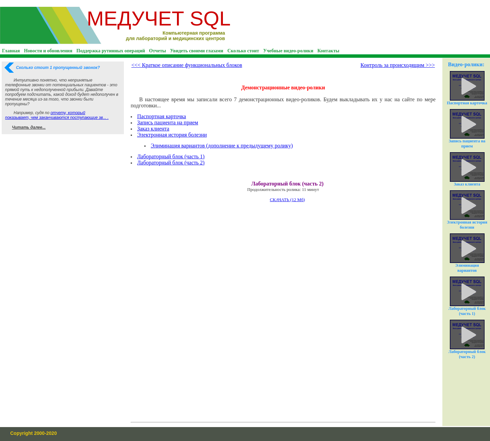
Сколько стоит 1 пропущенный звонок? (58, 67)
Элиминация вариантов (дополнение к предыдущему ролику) (222, 145)
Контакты (328, 50)
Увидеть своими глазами (196, 50)
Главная (11, 50)
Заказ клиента (153, 128)
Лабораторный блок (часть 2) (467, 339)
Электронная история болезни (172, 135)
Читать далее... (29, 127)
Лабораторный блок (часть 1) (467, 296)
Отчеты (157, 50)
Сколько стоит (243, 50)
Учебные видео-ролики (288, 50)
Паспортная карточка (161, 116)
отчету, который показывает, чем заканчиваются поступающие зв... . (57, 115)
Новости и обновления (48, 50)
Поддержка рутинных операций (111, 50)
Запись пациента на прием (167, 122)
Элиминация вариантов (467, 253)
